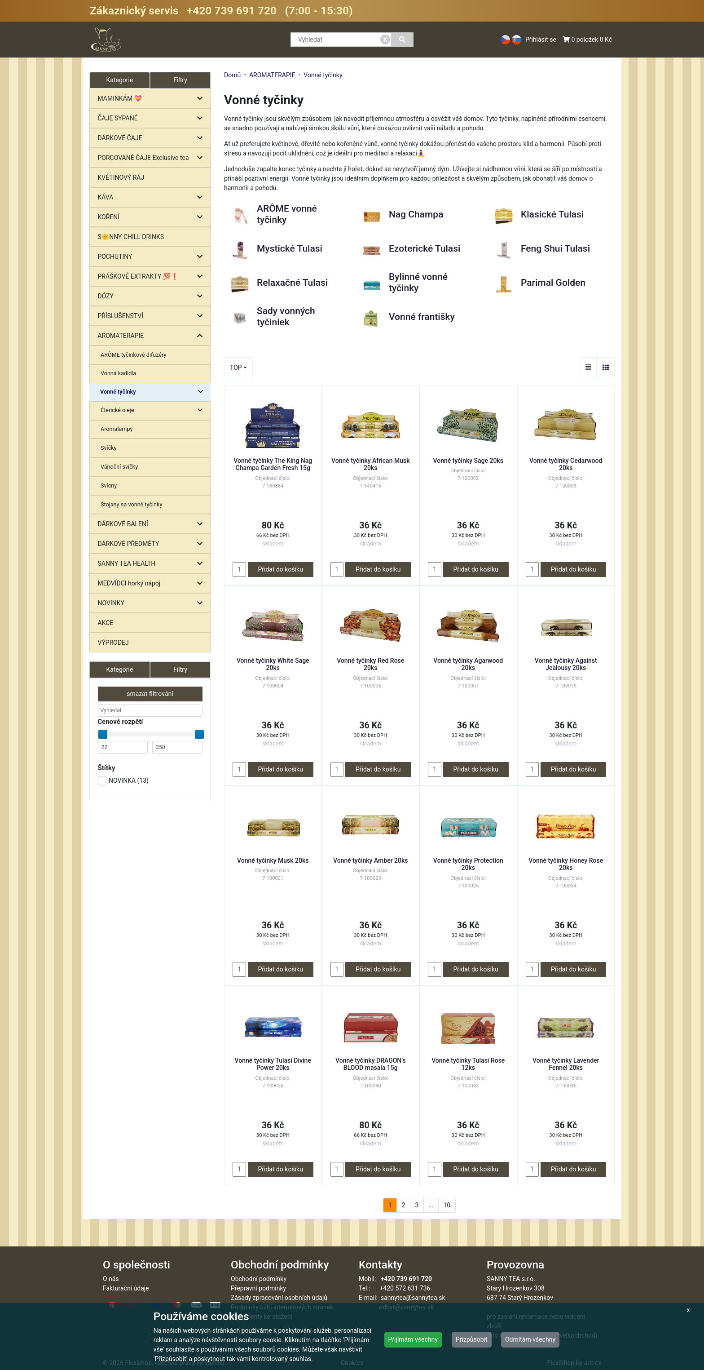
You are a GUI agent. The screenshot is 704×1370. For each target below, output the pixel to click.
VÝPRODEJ (113, 642)
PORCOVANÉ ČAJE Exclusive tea (152, 158)
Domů (232, 75)
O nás (111, 1278)
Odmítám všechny (530, 1339)
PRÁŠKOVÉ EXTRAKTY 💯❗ (152, 276)
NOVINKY (152, 603)
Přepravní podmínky (258, 1288)
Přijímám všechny (413, 1339)
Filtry (180, 80)
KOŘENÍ (152, 217)
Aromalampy (116, 429)
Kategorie (119, 669)
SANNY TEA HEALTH (152, 563)
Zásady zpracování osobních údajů (279, 1297)
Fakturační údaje (126, 1288)
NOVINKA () (123, 780)
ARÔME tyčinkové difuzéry (133, 354)
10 (446, 1205)
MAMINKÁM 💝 (152, 98)
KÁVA (152, 197)
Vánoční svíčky (119, 466)
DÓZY (152, 296)
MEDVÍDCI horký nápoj (152, 583)
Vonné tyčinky (153, 392)
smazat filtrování (150, 693)
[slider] (102, 734)
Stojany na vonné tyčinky (131, 504)
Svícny (109, 485)
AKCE (106, 622)
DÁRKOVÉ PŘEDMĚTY (152, 544)
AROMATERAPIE (152, 336)
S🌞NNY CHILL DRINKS (131, 236)
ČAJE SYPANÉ (152, 118)
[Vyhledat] (403, 39)
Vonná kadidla (118, 373)
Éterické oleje (154, 410)
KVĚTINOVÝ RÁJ (121, 177)
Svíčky (109, 447)
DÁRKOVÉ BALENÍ (152, 524)
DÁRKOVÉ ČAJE (152, 138)
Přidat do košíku (280, 569)
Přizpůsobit (472, 1339)
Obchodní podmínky (258, 1278)
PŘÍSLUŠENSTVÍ (152, 316)
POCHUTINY (152, 257)
